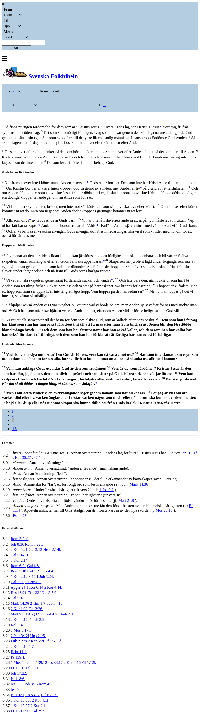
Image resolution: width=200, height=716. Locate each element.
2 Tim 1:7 (37, 603)
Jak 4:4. (48, 571)
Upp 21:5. (38, 636)
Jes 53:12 (32, 695)
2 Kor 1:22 (19, 609)
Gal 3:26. (36, 609)
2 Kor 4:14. (53, 587)
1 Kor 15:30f (21, 700)
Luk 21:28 (19, 641)
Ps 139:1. (18, 657)
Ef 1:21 (16, 711)
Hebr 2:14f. (52, 550)
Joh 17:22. (19, 673)
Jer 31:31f (189, 453)
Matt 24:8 (126, 500)
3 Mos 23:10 (163, 510)
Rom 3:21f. (19, 539)
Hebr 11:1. (19, 652)
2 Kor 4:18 (19, 646)
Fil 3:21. (32, 668)
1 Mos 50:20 (20, 662)
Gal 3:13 (35, 550)
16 (14, 429)
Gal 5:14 (17, 555)
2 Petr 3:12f (20, 636)
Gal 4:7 (51, 614)
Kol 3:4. (17, 625)
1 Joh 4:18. (55, 603)
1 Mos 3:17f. (21, 630)
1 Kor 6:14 (34, 587)
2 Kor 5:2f (36, 641)
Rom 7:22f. (34, 544)
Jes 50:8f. (18, 689)
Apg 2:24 (18, 587)
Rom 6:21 (18, 566)
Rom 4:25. (47, 684)
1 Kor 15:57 (20, 706)
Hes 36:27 (23, 457)
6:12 (26, 711)
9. (55, 593)
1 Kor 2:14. (19, 560)
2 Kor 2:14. (39, 706)
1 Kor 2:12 (19, 576)
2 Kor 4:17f (20, 619)
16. (27, 555)
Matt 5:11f (19, 614)
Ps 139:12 (39, 662)
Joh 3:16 (31, 684)
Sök (17, 48)
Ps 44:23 (20, 516)
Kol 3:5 (47, 593)
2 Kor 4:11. (41, 700)
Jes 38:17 (55, 662)
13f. (59, 641)
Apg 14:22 (36, 614)
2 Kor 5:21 (19, 550)
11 (23, 668)
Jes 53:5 (17, 684)
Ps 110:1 (17, 695)
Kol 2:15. (38, 711)
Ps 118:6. (18, 679)
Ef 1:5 (50, 641)
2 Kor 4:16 (72, 662)
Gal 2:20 (17, 582)
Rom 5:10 (18, 571)
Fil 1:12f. (89, 662)
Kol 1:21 (34, 571)
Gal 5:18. (18, 598)
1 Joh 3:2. (37, 619)
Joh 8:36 (17, 544)
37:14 (38, 457)
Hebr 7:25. (49, 695)
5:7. (32, 646)
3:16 (32, 576)
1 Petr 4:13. (67, 614)
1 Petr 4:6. (33, 582)
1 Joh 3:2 (106, 490)
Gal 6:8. (33, 566)
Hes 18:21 (18, 593)
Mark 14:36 (139, 484)
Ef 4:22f (34, 593)
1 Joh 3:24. (45, 576)
